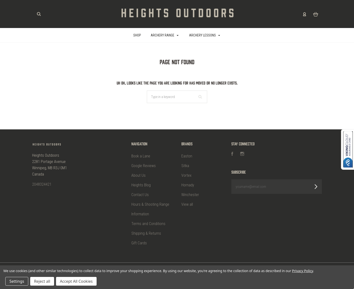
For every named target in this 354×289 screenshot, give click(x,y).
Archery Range (165, 35)
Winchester (190, 194)
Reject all (42, 281)
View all (187, 204)
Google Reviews (143, 165)
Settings (16, 281)
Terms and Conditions (148, 223)
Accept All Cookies (76, 281)
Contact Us (140, 194)
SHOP (137, 35)
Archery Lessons (204, 35)
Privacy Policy (302, 270)
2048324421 (41, 184)
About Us (138, 175)
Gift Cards (139, 243)
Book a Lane (140, 156)
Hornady (187, 185)
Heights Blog (141, 185)
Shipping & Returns (146, 233)
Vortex (186, 175)
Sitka (185, 165)
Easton (186, 156)
